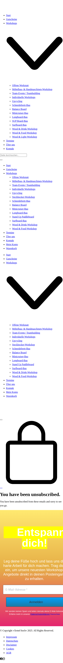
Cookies (10, 648)
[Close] (1, 159)
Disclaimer (11, 645)
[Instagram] (3, 659)
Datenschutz (55, 614)
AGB (8, 652)
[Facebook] (1, 659)
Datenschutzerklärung (40, 614)
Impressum (11, 637)
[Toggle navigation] (1, 419)
